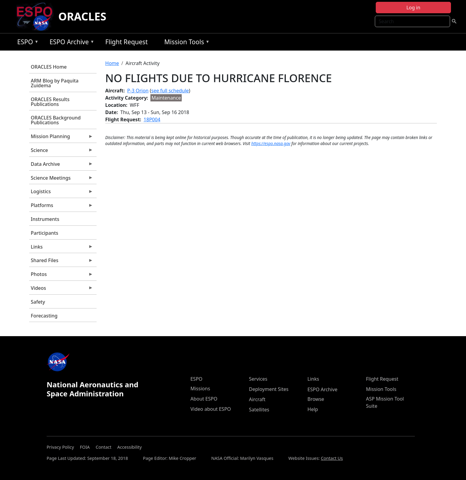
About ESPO (203, 398)
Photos (61, 275)
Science (61, 151)
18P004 (152, 119)
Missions (200, 388)
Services (258, 379)
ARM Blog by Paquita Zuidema (55, 83)
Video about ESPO (210, 409)
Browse (315, 399)
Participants (44, 233)
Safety (38, 302)
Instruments (45, 219)
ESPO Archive (70, 43)
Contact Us (332, 458)
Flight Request (126, 42)
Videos (61, 289)
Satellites (259, 409)
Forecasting (44, 315)
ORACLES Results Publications (50, 101)
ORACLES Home (48, 66)
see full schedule (170, 90)
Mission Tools (185, 43)
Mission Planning (61, 138)
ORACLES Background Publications (56, 120)
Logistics (61, 193)
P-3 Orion (138, 90)
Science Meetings (61, 179)
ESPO (26, 43)
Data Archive (61, 165)
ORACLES (82, 16)
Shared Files (61, 262)
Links (61, 248)
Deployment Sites (269, 389)
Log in (413, 7)
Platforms (61, 207)
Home (112, 63)
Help (312, 409)
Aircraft (257, 399)
